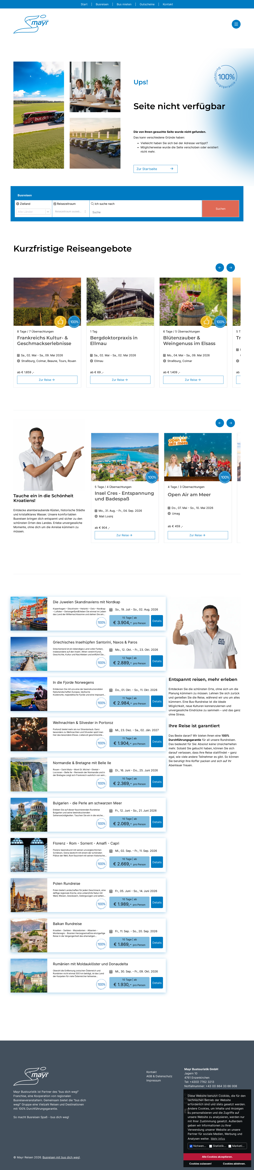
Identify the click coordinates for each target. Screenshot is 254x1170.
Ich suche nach (102, 203)
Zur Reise (47, 380)
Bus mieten (124, 4)
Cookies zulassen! (200, 1163)
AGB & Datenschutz (159, 1076)
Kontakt (168, 4)
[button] (220, 267)
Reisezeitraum (65, 203)
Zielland (23, 203)
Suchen (220, 208)
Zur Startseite (156, 169)
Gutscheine (147, 4)
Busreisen (102, 4)
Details (157, 621)
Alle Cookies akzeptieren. (217, 1156)
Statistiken (218, 1146)
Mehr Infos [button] (218, 1138)
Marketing (237, 1146)
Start (84, 4)
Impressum (153, 1080)
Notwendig (199, 1146)
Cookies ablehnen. (234, 1163)
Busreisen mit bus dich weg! (61, 1157)
